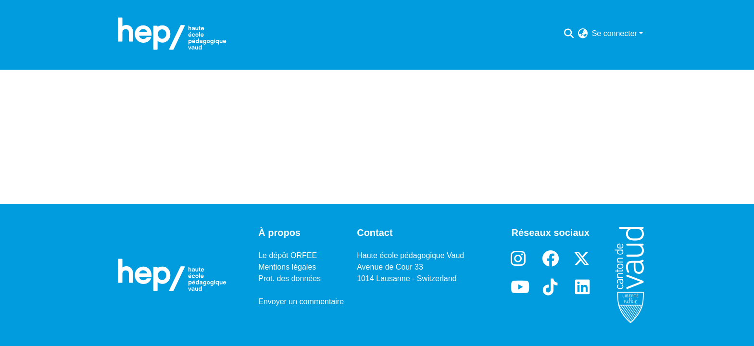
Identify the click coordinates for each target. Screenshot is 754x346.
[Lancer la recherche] (569, 33)
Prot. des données (289, 278)
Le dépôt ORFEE (287, 255)
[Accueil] (172, 34)
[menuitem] (583, 33)
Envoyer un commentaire (301, 301)
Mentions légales (287, 267)
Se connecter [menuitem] (614, 33)
